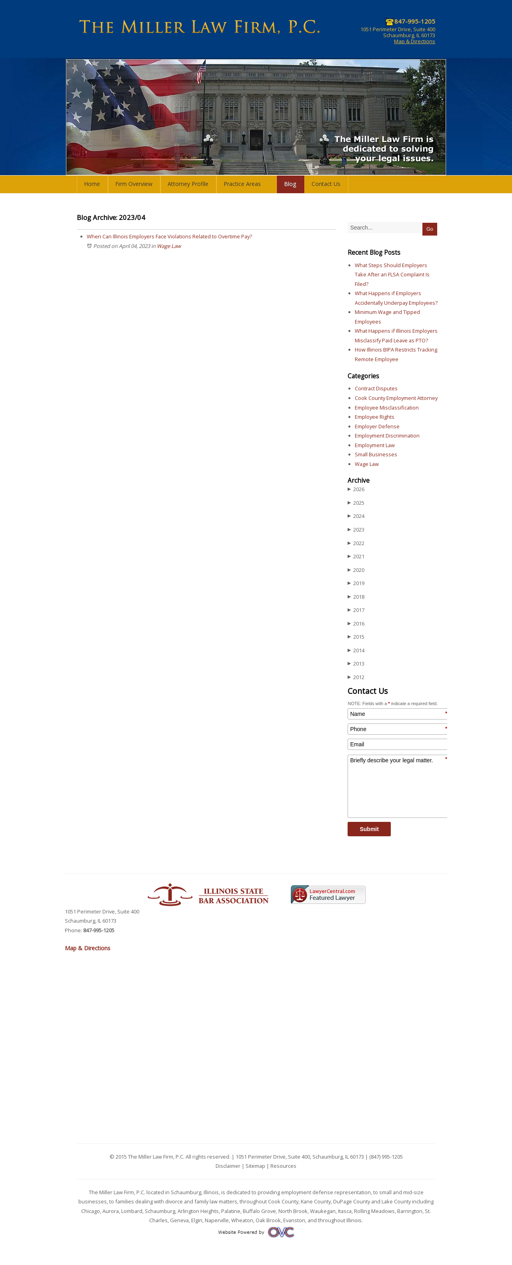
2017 (356, 610)
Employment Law (375, 445)
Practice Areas (242, 184)
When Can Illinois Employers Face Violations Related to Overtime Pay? (169, 236)
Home (92, 184)
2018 (356, 597)
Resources (283, 1165)
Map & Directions (414, 41)
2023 (356, 529)
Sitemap (255, 1165)
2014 (356, 650)
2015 (356, 636)
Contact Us (326, 184)
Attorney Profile (188, 184)
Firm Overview (133, 184)
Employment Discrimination (387, 435)
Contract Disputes (376, 388)
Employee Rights (374, 416)
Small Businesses (376, 454)
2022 (356, 543)
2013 (356, 663)
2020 (356, 570)
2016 (356, 623)
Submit (369, 829)
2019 (356, 583)
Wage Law (169, 246)
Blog (290, 184)
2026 (356, 489)
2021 (356, 556)
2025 (356, 503)
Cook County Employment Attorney (396, 398)
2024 (356, 516)
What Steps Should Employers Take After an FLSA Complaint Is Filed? (392, 275)
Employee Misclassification (387, 407)
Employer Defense (377, 426)
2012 (356, 677)
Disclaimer (228, 1165)
